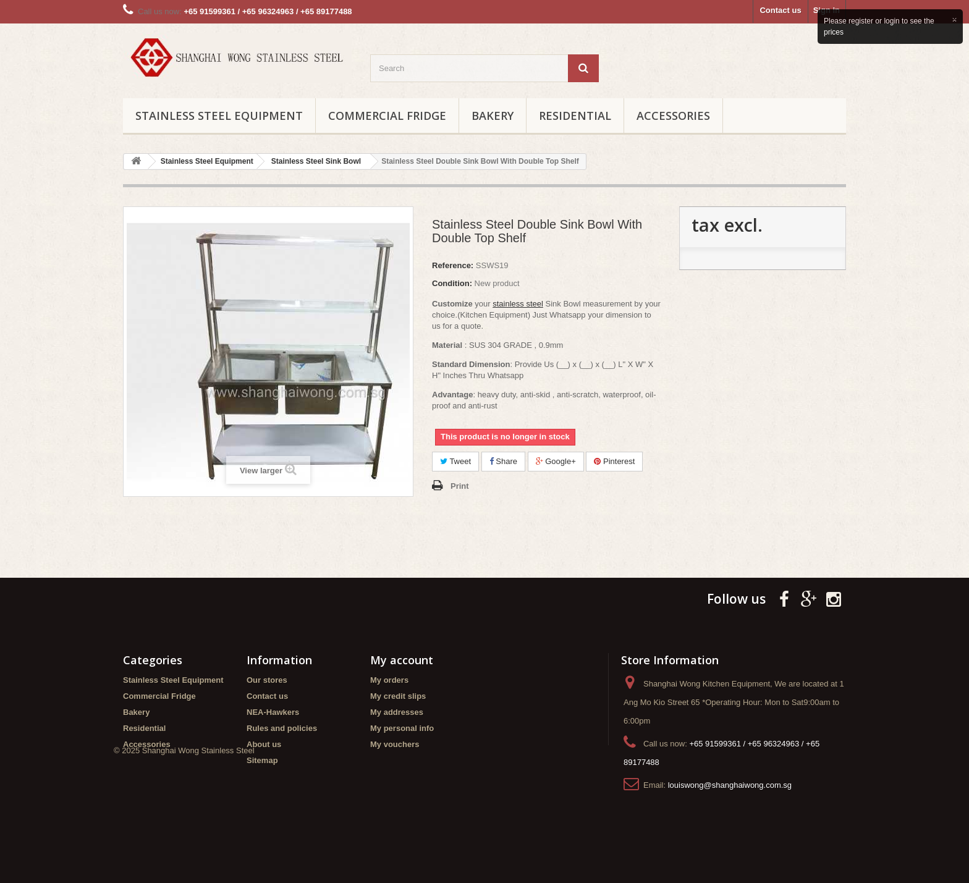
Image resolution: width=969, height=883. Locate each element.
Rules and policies (282, 728)
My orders (389, 680)
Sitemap (262, 760)
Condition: (452, 283)
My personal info (402, 728)
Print (460, 486)
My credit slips (398, 696)
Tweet (455, 461)
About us (264, 744)
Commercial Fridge (387, 115)
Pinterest (614, 461)
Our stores (267, 680)
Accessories (673, 115)
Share (503, 461)
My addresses (396, 712)
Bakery (493, 115)
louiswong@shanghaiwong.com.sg (730, 785)
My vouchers (394, 744)
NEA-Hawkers (273, 712)
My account (401, 660)
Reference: (452, 265)
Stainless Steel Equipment (219, 115)
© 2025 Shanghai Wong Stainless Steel (184, 809)
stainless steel (518, 303)
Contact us (780, 10)
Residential (575, 115)
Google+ (556, 461)
